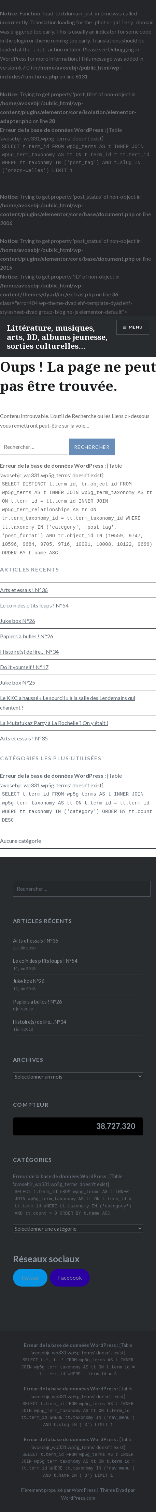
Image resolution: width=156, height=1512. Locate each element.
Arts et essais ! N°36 (24, 590)
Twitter (30, 1277)
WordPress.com (78, 1498)
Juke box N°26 (17, 620)
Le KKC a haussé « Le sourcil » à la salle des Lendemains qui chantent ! (67, 702)
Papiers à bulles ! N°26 (26, 636)
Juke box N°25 (17, 682)
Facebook (70, 1277)
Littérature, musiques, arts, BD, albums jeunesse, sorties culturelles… (57, 336)
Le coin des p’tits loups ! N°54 (34, 605)
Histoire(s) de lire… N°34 (29, 651)
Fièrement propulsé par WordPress (58, 1490)
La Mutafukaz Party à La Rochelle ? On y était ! (54, 723)
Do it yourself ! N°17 (24, 667)
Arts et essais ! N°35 (24, 738)
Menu (136, 327)
